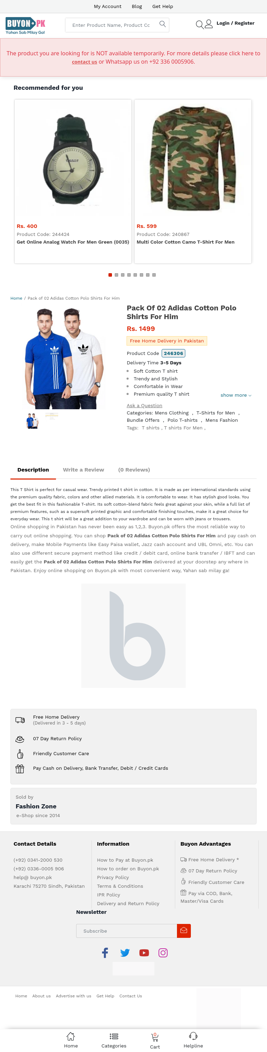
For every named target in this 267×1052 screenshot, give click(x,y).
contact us (84, 61)
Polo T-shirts (183, 420)
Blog (137, 6)
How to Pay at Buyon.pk (125, 860)
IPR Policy (108, 894)
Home (16, 298)
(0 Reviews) (134, 469)
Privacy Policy (113, 877)
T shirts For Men (183, 427)
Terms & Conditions (120, 886)
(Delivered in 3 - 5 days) (59, 723)
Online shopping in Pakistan (43, 526)
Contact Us (131, 996)
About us (41, 996)
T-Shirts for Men (215, 413)
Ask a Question (144, 405)
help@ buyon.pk (33, 877)
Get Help (162, 6)
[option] (63, 356)
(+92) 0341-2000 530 (38, 860)
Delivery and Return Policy (128, 903)
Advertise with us (73, 996)
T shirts (151, 427)
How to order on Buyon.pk (128, 868)
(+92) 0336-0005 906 (39, 868)
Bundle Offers (143, 420)
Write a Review (83, 469)
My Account (107, 6)
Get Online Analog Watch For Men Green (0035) (73, 242)
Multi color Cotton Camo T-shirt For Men (186, 242)
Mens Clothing (171, 413)
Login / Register (235, 23)
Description (33, 469)
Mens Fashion (221, 420)
